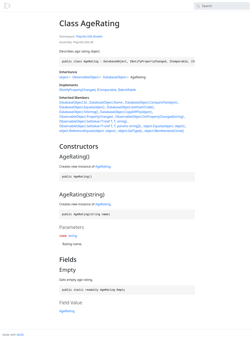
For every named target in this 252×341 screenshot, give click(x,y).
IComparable (106, 90)
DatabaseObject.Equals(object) (81, 107)
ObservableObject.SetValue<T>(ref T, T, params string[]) (100, 126)
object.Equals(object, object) (163, 126)
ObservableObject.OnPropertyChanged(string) (149, 116)
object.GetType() (130, 131)
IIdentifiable (127, 90)
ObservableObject (85, 77)
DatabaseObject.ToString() (78, 112)
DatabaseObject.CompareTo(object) (151, 102)
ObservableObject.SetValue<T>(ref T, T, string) (93, 121)
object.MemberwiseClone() (164, 131)
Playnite (81, 36)
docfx (20, 334)
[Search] (222, 6)
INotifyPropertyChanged (77, 90)
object (63, 77)
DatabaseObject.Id (73, 102)
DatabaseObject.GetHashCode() (130, 107)
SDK (89, 36)
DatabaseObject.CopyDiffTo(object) (126, 112)
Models (98, 36)
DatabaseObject (114, 77)
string (72, 236)
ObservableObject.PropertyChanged (86, 116)
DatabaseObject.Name (105, 102)
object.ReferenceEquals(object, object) (87, 131)
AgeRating (103, 166)
